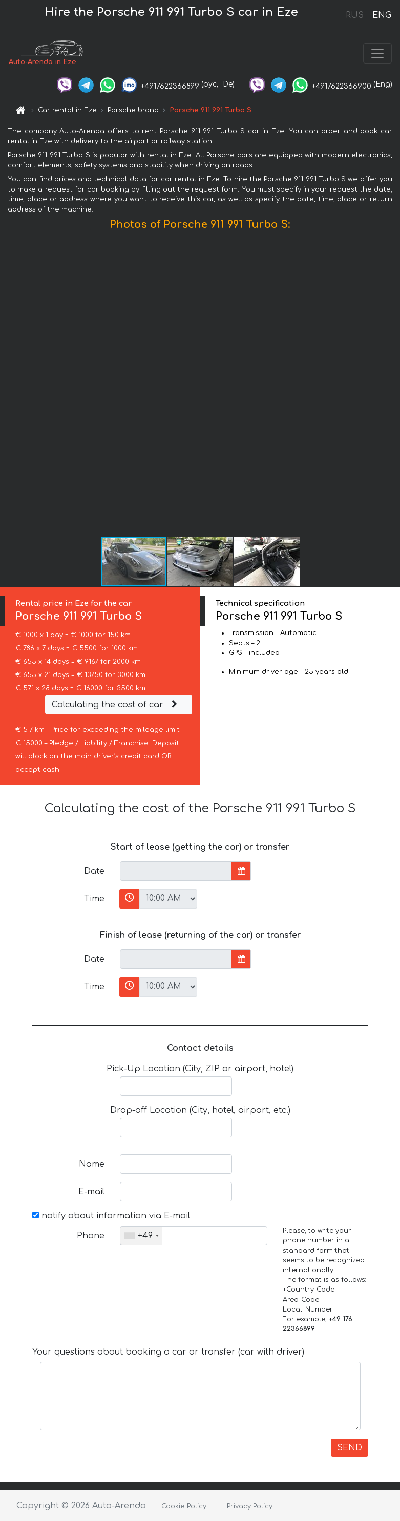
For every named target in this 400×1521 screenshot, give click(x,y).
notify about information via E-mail (111, 1215)
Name (91, 1164)
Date (94, 871)
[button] (391, 386)
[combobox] (141, 1236)
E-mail (91, 1191)
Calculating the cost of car (116, 704)
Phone (90, 1235)
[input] (176, 871)
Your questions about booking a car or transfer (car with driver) (168, 1352)
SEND (349, 1447)
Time (94, 898)
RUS (355, 15)
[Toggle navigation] (377, 53)
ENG (381, 15)
